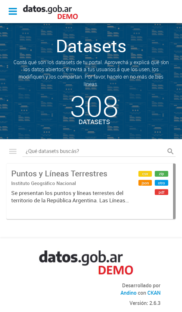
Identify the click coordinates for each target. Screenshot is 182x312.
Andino (128, 292)
